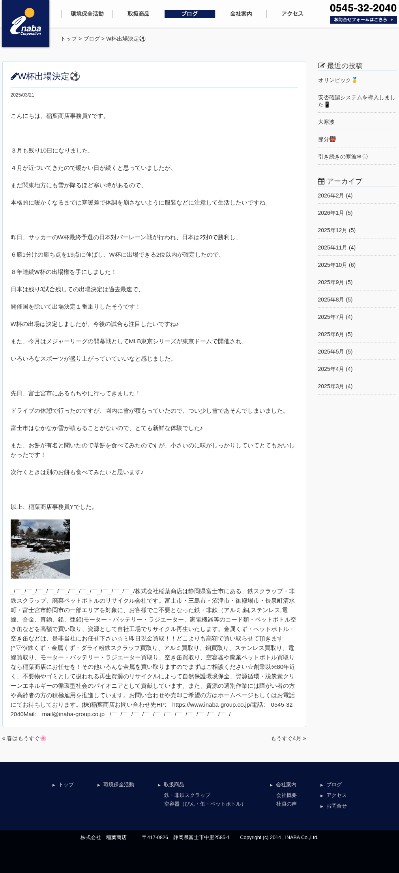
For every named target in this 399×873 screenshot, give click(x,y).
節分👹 (327, 139)
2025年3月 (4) (335, 386)
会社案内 (286, 784)
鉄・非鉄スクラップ (187, 795)
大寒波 (326, 122)
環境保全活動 (118, 784)
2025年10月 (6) (337, 265)
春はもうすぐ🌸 (27, 738)
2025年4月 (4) (335, 369)
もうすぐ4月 (286, 738)
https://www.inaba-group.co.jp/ (212, 704)
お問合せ (336, 806)
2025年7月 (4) (335, 317)
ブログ (91, 38)
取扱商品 (174, 784)
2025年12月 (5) (337, 230)
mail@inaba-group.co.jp (73, 714)
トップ (68, 38)
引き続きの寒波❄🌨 (343, 156)
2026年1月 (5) (335, 213)
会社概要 (286, 795)
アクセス (336, 795)
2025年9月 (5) (335, 282)
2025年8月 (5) (335, 299)
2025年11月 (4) (337, 247)
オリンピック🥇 (338, 80)
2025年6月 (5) (335, 334)
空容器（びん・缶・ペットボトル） (205, 804)
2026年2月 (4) (335, 195)
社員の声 (286, 804)
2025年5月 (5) (335, 351)
